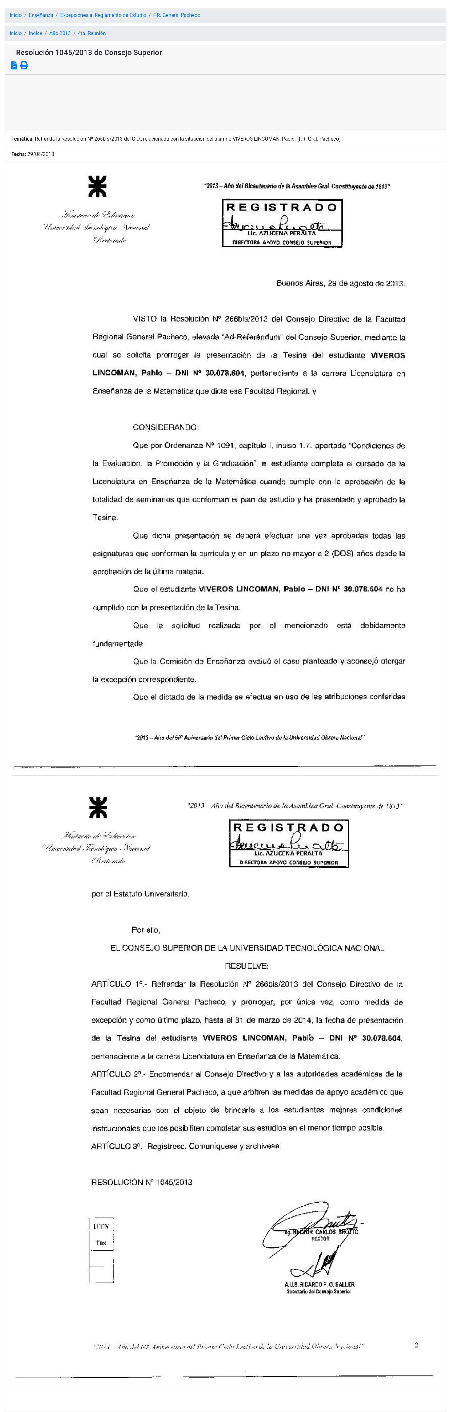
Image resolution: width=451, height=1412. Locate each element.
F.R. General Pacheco (176, 15)
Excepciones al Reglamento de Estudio (103, 15)
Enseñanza (41, 15)
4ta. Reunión (92, 33)
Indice (35, 33)
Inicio (16, 15)
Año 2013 (60, 33)
